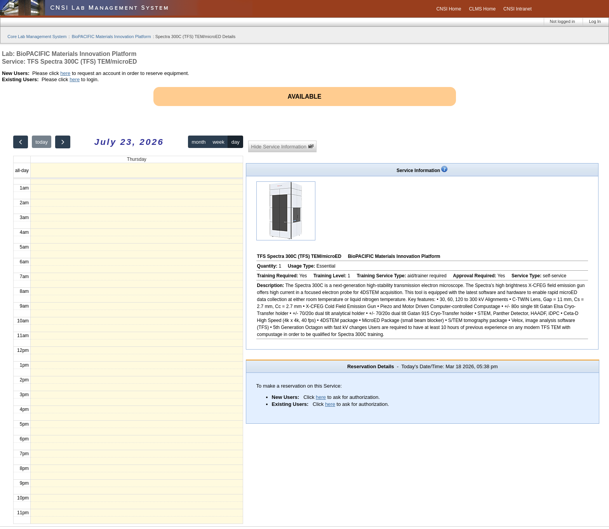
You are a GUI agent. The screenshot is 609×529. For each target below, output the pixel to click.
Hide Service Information (282, 147)
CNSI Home (448, 9)
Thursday (136, 159)
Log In (595, 21)
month (198, 142)
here (65, 73)
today (41, 142)
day (235, 142)
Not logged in (562, 21)
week (218, 142)
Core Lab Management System (36, 36)
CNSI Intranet (517, 9)
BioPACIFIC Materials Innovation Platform (111, 36)
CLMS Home (482, 9)
